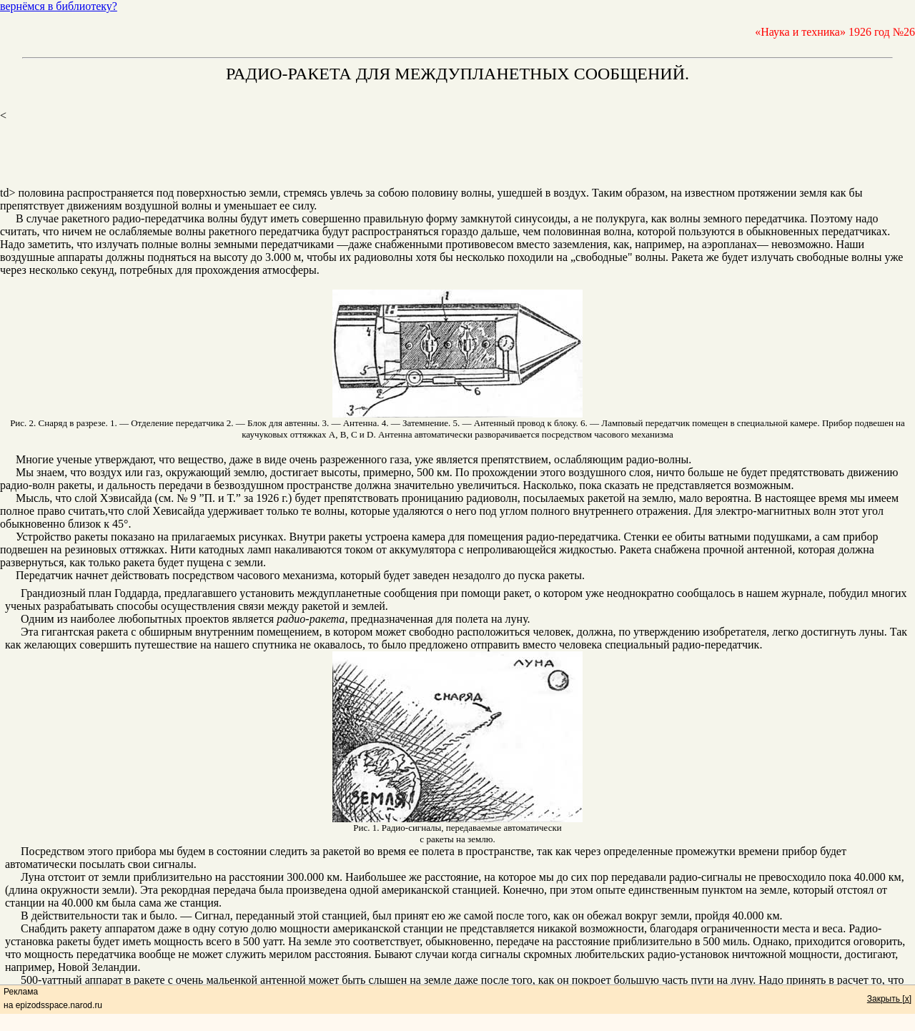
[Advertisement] (457, 154)
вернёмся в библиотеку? (58, 6)
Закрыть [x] (889, 999)
